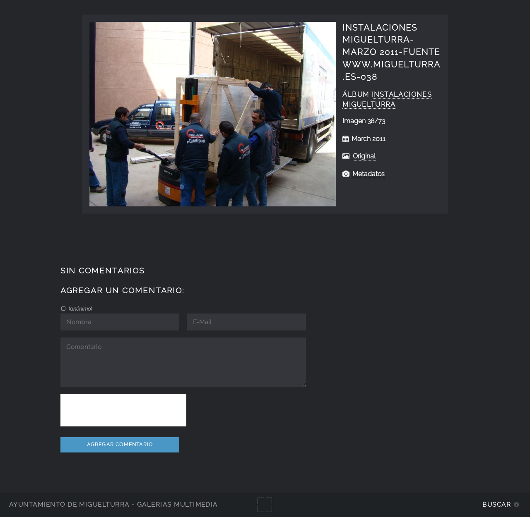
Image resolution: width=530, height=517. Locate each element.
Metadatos (368, 174)
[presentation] (123, 410)
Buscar (496, 504)
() (79, 308)
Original (364, 156)
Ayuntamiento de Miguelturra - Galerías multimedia (113, 504)
